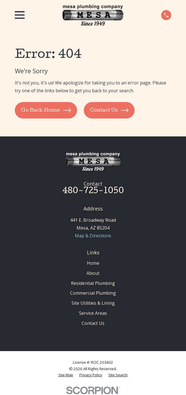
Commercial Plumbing (93, 293)
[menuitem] (65, 375)
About (93, 273)
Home (93, 263)
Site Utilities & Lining (93, 303)
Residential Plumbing (93, 283)
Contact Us (93, 323)
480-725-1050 (93, 191)
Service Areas (93, 313)
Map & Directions (93, 236)
